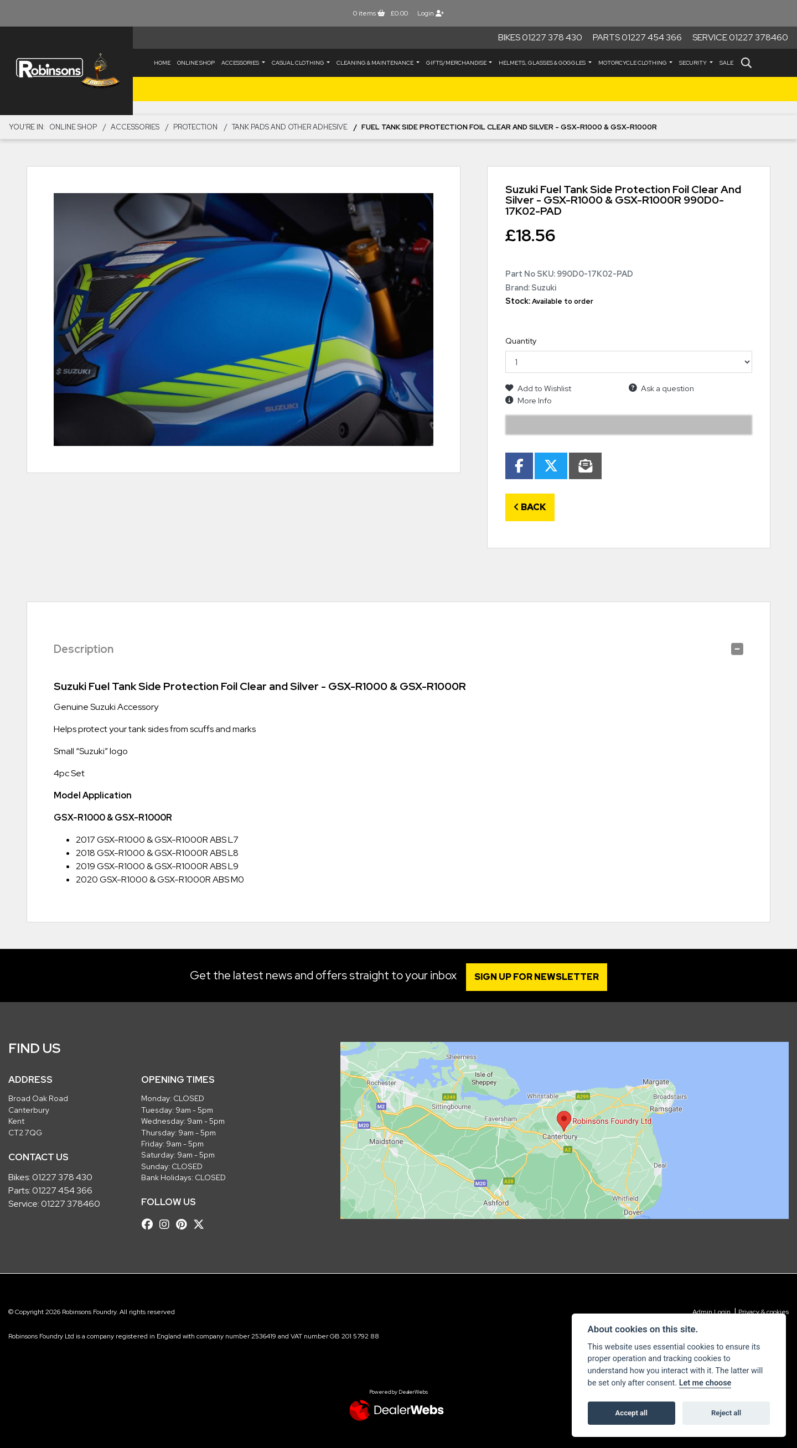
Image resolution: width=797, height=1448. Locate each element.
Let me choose (705, 1383)
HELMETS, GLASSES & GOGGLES (543, 62)
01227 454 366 (62, 1190)
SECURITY (693, 62)
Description (83, 649)
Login (430, 13)
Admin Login (711, 1311)
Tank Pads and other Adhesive (290, 127)
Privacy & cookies (763, 1311)
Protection (195, 127)
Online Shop (196, 62)
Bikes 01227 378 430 (540, 37)
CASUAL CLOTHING (298, 62)
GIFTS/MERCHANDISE (457, 62)
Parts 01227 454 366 (637, 37)
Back (530, 507)
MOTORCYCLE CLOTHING (633, 62)
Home (162, 62)
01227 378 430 (62, 1177)
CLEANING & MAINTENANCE (376, 62)
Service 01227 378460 (740, 37)
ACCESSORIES (240, 62)
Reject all (726, 1413)
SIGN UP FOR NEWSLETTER (539, 977)
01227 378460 (70, 1204)
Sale (726, 62)
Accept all (631, 1413)
